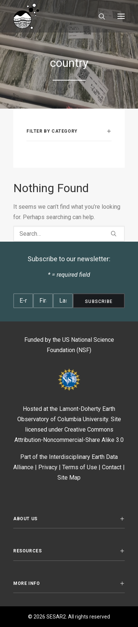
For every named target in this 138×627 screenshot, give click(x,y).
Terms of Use (79, 467)
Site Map (69, 477)
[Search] (98, 16)
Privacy (47, 467)
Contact (111, 467)
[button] (121, 16)
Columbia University (82, 419)
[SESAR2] (49, 16)
